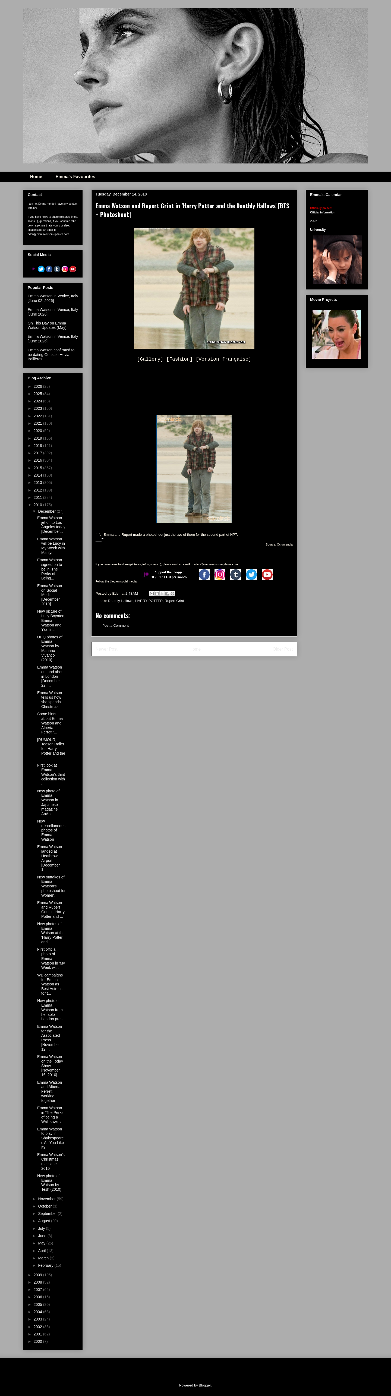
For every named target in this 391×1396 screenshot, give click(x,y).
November (47, 1199)
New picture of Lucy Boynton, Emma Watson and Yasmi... (51, 620)
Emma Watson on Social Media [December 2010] (49, 595)
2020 (38, 430)
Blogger (205, 1385)
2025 (38, 394)
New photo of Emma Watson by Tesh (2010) (49, 1183)
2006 (38, 1297)
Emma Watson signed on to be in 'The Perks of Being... (49, 569)
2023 (38, 408)
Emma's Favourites (75, 176)
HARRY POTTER (149, 601)
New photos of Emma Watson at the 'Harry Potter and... (51, 933)
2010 (38, 505)
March (44, 1258)
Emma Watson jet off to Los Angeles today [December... (51, 525)
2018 (38, 445)
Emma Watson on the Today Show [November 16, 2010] (50, 1065)
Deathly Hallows (120, 601)
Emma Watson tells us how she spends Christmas (49, 699)
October (45, 1206)
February (46, 1265)
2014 (38, 475)
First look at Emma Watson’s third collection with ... (51, 774)
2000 (38, 1341)
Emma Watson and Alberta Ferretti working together (49, 1091)
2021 (38, 423)
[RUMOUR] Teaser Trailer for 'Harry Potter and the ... (51, 749)
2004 (38, 1312)
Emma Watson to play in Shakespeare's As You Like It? (50, 1138)
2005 (38, 1304)
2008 (38, 1282)
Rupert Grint (174, 601)
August (44, 1221)
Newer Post (107, 649)
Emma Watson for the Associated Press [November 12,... (49, 1037)
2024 (38, 401)
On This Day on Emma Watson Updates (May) (47, 325)
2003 (38, 1319)
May (42, 1243)
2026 (38, 386)
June (42, 1236)
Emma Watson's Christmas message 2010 (51, 1161)
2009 (38, 1275)
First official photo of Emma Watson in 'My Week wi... (51, 958)
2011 (38, 497)
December (47, 511)
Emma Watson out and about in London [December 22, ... (51, 676)
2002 (38, 1327)
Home (36, 176)
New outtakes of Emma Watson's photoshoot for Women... (51, 886)
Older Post (283, 649)
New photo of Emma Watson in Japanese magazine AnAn (48, 802)
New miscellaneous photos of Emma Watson (51, 830)
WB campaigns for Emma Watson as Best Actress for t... (50, 984)
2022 (38, 416)
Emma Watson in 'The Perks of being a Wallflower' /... (51, 1115)
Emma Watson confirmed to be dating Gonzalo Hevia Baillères (51, 354)
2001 (38, 1334)
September (48, 1213)
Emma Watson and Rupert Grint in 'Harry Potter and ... (51, 909)
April (42, 1251)
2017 (38, 453)
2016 (38, 460)
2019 (38, 438)
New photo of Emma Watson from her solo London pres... (51, 1009)
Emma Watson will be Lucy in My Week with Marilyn (51, 546)
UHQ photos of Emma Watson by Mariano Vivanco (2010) (49, 648)
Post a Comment (115, 625)
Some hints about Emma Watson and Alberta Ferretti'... (50, 723)
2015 (38, 468)
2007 (38, 1289)
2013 (38, 482)
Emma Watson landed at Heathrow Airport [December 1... (49, 858)
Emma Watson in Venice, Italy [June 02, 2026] (53, 298)
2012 (38, 490)
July (42, 1228)
